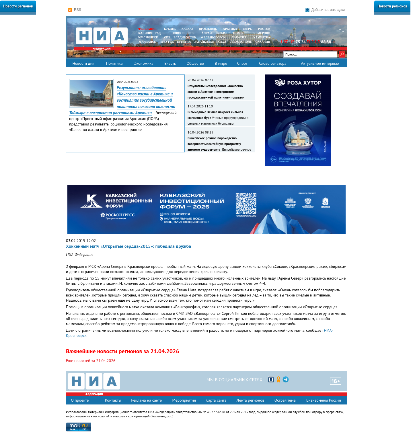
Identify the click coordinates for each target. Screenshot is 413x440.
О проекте (80, 400)
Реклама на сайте (146, 400)
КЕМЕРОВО (262, 33)
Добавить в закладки (325, 10)
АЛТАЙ (207, 33)
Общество (195, 63)
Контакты (113, 400)
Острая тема (285, 400)
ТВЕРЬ (247, 28)
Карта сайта (216, 400)
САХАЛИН (263, 41)
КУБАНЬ (170, 28)
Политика (114, 63)
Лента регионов (250, 400)
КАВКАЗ (187, 28)
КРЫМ (222, 33)
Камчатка (261, 37)
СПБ (167, 37)
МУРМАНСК (147, 41)
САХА (222, 41)
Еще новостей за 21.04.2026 (90, 360)
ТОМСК (239, 33)
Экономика (143, 63)
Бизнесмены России (323, 400)
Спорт (242, 63)
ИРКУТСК (166, 41)
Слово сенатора (272, 63)
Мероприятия (184, 400)
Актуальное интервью (320, 63)
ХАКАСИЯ (238, 37)
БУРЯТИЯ (184, 41)
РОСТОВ (264, 28)
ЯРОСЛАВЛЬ (208, 28)
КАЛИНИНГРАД (149, 33)
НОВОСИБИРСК (183, 33)
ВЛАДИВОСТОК (185, 37)
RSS (74, 10)
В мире (221, 63)
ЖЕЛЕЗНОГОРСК (213, 37)
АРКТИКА (230, 28)
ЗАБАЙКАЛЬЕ (204, 41)
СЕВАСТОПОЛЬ (240, 41)
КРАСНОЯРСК (148, 37)
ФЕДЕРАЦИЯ (147, 28)
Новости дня (83, 63)
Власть (170, 63)
